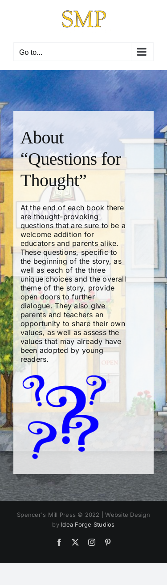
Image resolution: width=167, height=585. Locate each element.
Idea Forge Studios (87, 524)
